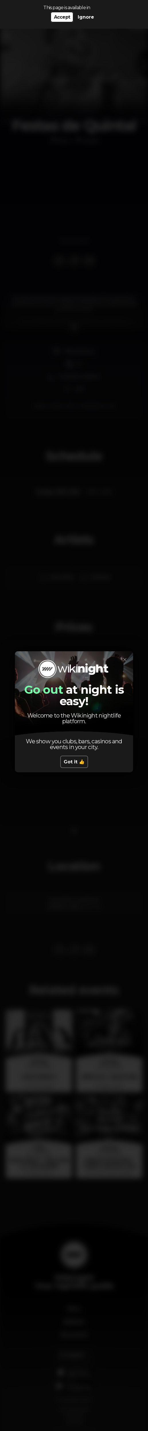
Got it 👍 (74, 762)
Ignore (86, 17)
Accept (62, 17)
